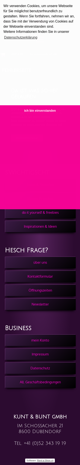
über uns (40, 262)
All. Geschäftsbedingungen (40, 382)
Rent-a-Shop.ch (45, 460)
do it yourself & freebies (40, 212)
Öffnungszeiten (40, 290)
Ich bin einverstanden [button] (40, 110)
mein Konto (40, 340)
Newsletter (40, 304)
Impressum (40, 354)
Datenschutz (40, 368)
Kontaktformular (40, 276)
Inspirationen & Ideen (40, 226)
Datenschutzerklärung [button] (20, 37)
